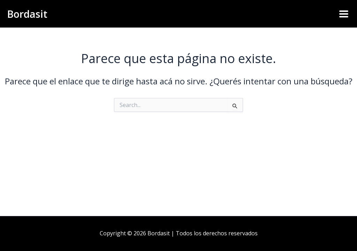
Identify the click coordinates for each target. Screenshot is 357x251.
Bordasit (28, 14)
